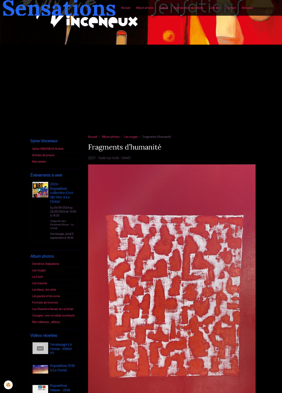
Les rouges (131, 136)
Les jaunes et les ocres (46, 296)
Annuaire (247, 7)
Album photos (145, 7)
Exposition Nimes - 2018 (60, 388)
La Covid (37, 276)
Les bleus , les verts (44, 289)
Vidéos (163, 7)
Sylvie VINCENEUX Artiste (47, 148)
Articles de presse (43, 155)
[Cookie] (8, 384)
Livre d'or (214, 7)
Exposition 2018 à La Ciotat (62, 368)
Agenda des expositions (188, 7)
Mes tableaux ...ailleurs (46, 322)
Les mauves (39, 283)
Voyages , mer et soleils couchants (53, 315)
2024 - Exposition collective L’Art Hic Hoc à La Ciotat (61, 193)
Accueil (125, 7)
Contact (231, 7)
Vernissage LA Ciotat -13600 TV (61, 348)
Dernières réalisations (45, 263)
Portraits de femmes (45, 302)
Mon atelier (39, 161)
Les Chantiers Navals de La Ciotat (52, 309)
